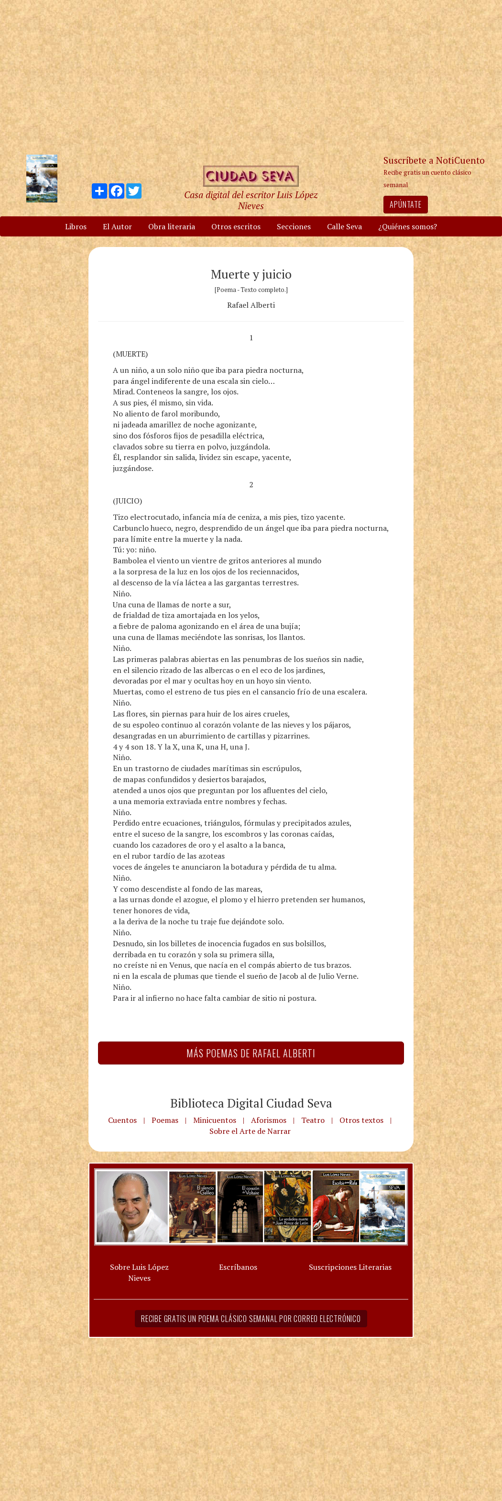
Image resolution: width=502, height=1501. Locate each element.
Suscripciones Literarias (350, 1267)
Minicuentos (214, 1120)
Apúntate (405, 204)
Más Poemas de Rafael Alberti (251, 1053)
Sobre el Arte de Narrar (250, 1131)
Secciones (294, 226)
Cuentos (122, 1120)
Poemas (165, 1120)
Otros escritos (236, 226)
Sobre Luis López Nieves (139, 1272)
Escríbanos (238, 1267)
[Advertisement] (251, 77)
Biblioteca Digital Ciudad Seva (251, 1103)
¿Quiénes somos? (407, 226)
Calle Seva (344, 226)
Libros (76, 226)
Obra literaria (171, 226)
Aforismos (268, 1120)
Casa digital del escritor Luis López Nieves (250, 200)
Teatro (313, 1120)
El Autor (117, 226)
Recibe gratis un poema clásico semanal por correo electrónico (251, 1318)
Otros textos (361, 1120)
